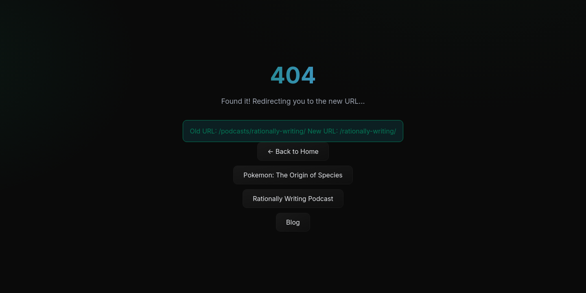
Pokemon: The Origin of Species (292, 175)
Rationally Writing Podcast (293, 199)
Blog (293, 222)
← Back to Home (293, 151)
